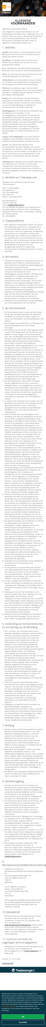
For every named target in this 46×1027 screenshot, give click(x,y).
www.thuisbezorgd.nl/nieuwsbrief (18, 925)
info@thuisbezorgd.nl (15, 205)
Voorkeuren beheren (8, 1006)
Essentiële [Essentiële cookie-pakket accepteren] (23, 1022)
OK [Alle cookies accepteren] (23, 1017)
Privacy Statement (31, 951)
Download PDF (7, 963)
